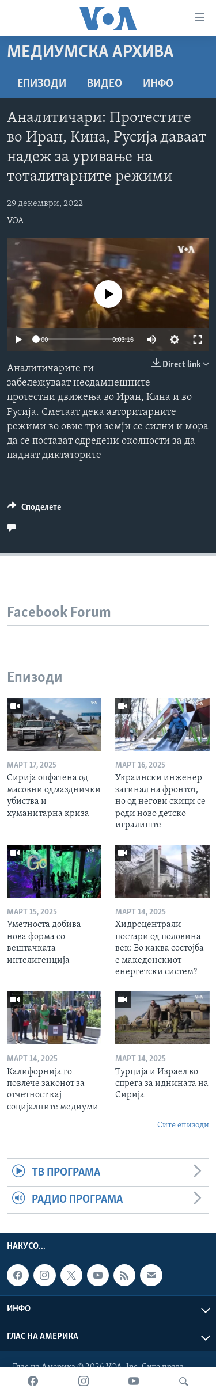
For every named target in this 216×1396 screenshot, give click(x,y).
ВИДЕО (104, 84)
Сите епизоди (183, 1125)
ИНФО (158, 84)
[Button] (34, 510)
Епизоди (41, 84)
